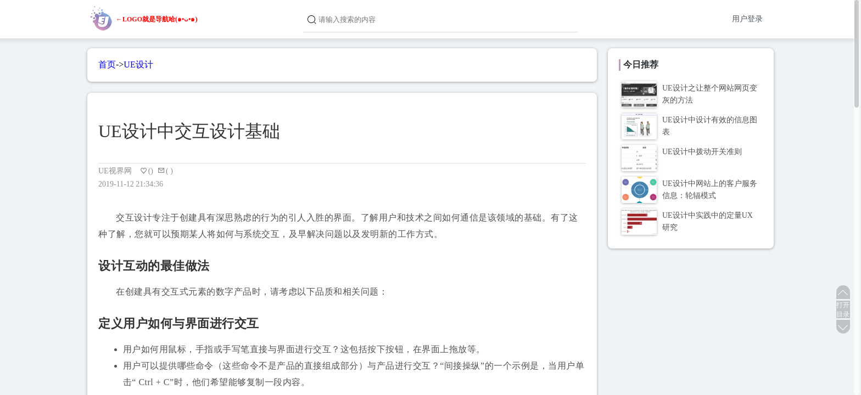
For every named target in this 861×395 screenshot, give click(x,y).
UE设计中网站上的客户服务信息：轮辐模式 (709, 189)
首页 (107, 64)
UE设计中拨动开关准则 (702, 152)
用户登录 (747, 19)
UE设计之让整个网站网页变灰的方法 (709, 94)
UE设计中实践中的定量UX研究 (707, 221)
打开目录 (842, 309)
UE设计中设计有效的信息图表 (709, 126)
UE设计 (138, 64)
